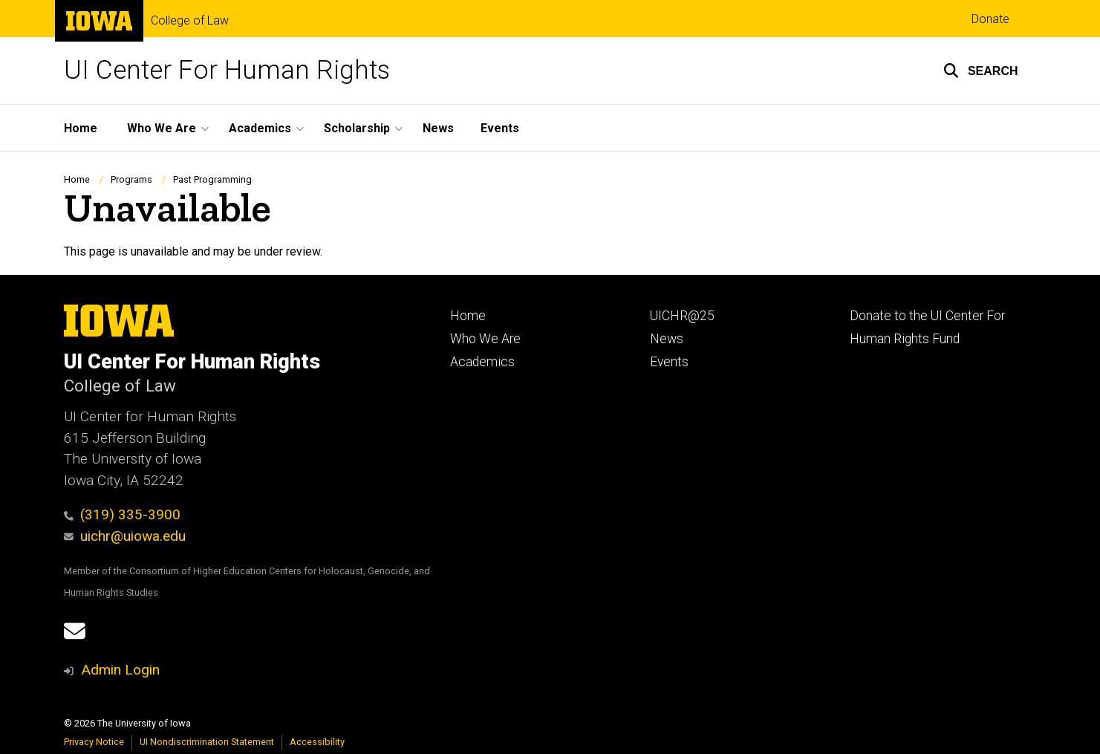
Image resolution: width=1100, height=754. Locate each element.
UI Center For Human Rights (227, 70)
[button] (981, 70)
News (438, 128)
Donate (990, 19)
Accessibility (317, 741)
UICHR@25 (682, 315)
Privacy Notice (94, 741)
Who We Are (485, 338)
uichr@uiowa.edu (125, 536)
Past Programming (212, 179)
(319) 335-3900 (122, 514)
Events (500, 128)
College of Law (190, 20)
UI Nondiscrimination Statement (207, 741)
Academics (482, 361)
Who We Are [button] (161, 128)
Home (80, 128)
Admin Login (120, 669)
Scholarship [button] (357, 128)
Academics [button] (260, 128)
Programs (131, 179)
